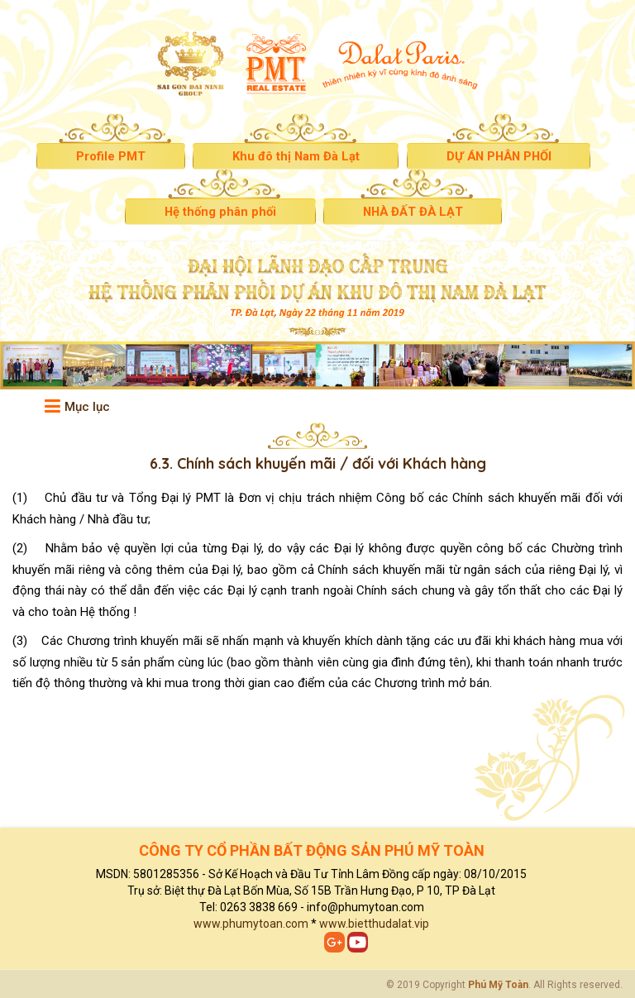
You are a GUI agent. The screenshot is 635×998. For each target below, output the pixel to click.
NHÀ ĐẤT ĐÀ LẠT (416, 212)
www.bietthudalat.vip (374, 923)
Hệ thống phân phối (216, 212)
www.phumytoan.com (250, 923)
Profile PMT (101, 157)
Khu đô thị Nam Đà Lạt (293, 157)
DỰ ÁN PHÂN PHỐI (505, 157)
